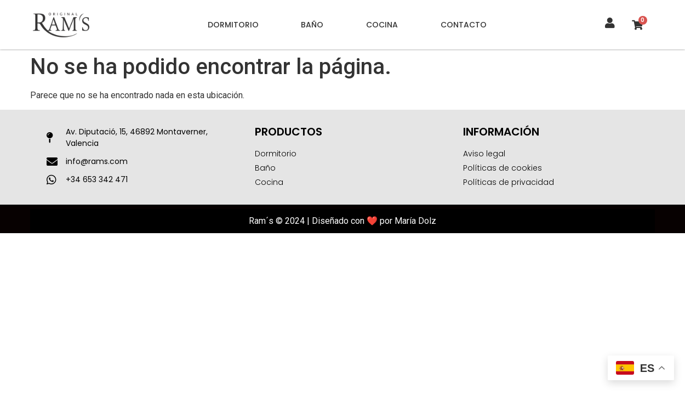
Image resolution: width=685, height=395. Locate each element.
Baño (312, 24)
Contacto (464, 24)
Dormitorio (233, 24)
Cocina (382, 24)
